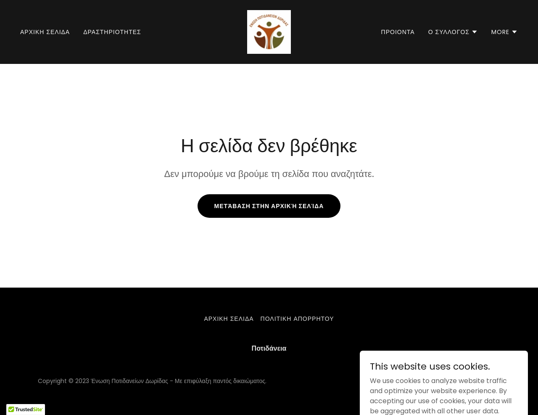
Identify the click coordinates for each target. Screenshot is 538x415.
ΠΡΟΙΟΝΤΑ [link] (398, 32)
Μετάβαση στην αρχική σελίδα (269, 206)
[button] (453, 32)
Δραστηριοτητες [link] (112, 32)
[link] (269, 31)
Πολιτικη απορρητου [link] (297, 319)
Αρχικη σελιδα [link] (45, 32)
